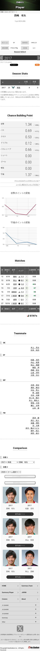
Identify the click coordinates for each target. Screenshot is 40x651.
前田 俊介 (35, 433)
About (24, 599)
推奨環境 (9, 634)
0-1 (22, 280)
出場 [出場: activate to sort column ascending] (26, 82)
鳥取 (18, 88)
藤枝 (15, 277)
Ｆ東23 (14, 296)
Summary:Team (27, 586)
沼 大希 (35, 426)
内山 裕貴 (35, 362)
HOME (2, 12)
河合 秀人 (35, 390)
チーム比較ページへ (20, 476)
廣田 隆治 (35, 388)
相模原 (14, 292)
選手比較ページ (20, 514)
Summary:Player (8, 592)
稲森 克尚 (35, 360)
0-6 (22, 296)
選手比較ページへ (20, 483)
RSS (37, 65)
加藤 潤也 (35, 423)
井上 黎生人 (34, 400)
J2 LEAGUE (5, 609)
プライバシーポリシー (19, 634)
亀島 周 (35, 368)
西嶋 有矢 (35, 370)
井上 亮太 (35, 348)
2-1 (22, 300)
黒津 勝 (35, 418)
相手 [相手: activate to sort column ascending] (13, 270)
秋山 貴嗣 (35, 365)
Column (4, 599)
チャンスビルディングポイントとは (26, 181)
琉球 (15, 284)
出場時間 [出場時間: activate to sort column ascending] (32, 270)
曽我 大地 (35, 403)
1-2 (22, 284)
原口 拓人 (35, 420)
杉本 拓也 (35, 350)
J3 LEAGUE (5, 613)
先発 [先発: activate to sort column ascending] (34, 82)
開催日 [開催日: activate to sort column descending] (7, 270)
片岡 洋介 (35, 375)
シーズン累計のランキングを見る (27, 185)
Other (3, 622)
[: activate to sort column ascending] (7, 82)
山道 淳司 (35, 373)
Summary (5, 618)
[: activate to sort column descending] (2, 82)
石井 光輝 (35, 395)
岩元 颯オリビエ (32, 428)
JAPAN (24, 592)
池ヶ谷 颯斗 (34, 398)
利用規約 (3, 634)
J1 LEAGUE (5, 605)
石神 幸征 (35, 385)
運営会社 (29, 634)
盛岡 (15, 300)
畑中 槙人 (35, 431)
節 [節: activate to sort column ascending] (2, 270)
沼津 (15, 288)
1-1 (22, 277)
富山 (15, 280)
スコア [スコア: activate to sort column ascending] (21, 271)
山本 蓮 (35, 408)
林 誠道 (35, 393)
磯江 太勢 (35, 406)
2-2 (22, 288)
